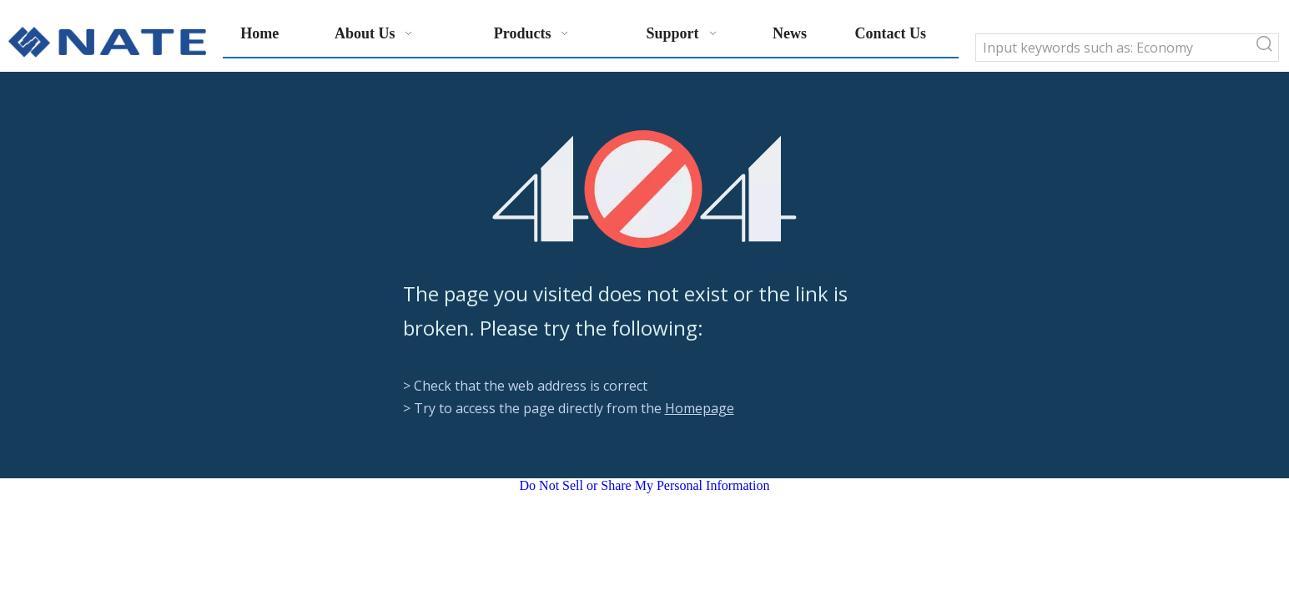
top (1254, 529)
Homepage (699, 408)
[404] (644, 189)
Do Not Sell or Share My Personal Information (645, 485)
